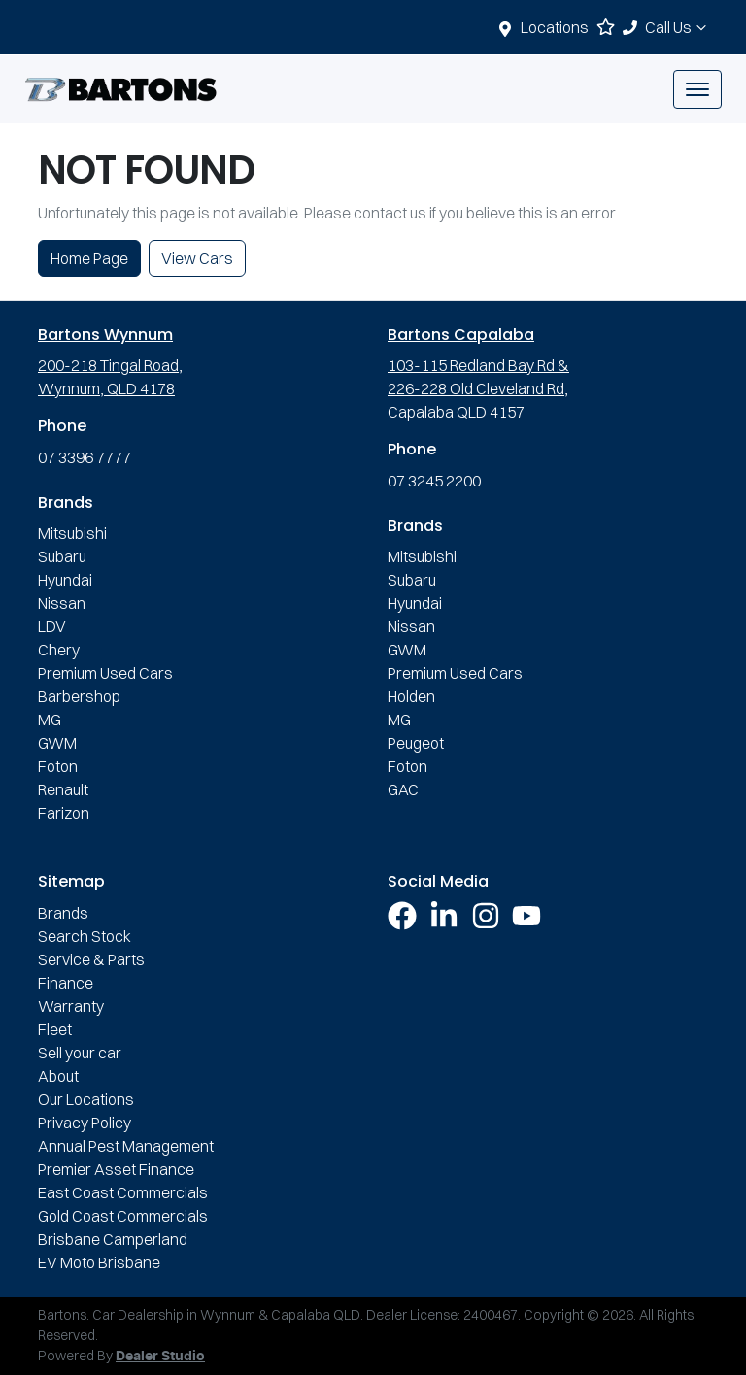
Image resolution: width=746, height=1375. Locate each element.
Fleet (55, 1029)
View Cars (197, 258)
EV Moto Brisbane (99, 1262)
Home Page (89, 258)
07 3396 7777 (84, 457)
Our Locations (86, 1099)
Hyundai (65, 579)
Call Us (678, 27)
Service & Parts (91, 959)
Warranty (71, 1006)
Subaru (62, 556)
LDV (52, 626)
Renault (63, 789)
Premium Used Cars (105, 673)
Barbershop (79, 696)
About (58, 1076)
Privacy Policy (84, 1122)
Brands (63, 912)
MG (49, 719)
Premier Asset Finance (116, 1169)
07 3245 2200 (434, 480)
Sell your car (79, 1052)
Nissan (61, 603)
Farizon (63, 812)
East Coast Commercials (123, 1192)
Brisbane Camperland (112, 1239)
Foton (58, 766)
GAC (403, 789)
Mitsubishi (72, 533)
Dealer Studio (160, 1356)
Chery (59, 649)
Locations (555, 27)
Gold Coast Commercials (123, 1215)
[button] (697, 89)
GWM (57, 743)
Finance (65, 982)
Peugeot (416, 743)
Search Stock (84, 936)
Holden (411, 696)
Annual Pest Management (126, 1146)
